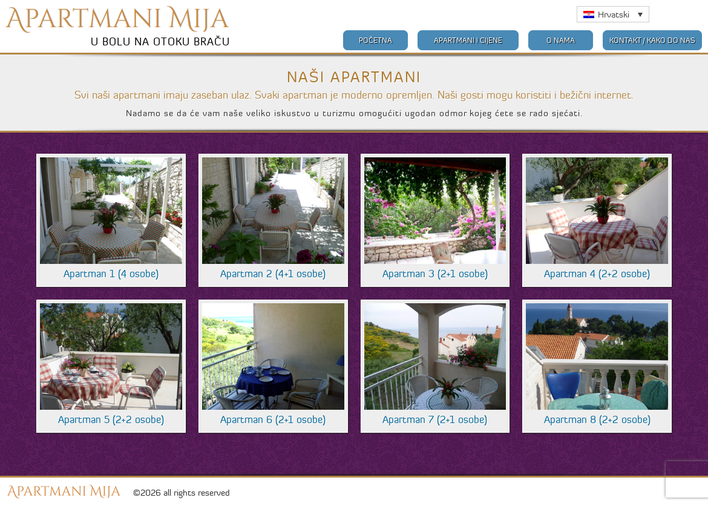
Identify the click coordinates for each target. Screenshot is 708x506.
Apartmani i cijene (468, 40)
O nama (560, 40)
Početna (375, 40)
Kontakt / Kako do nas (652, 40)
